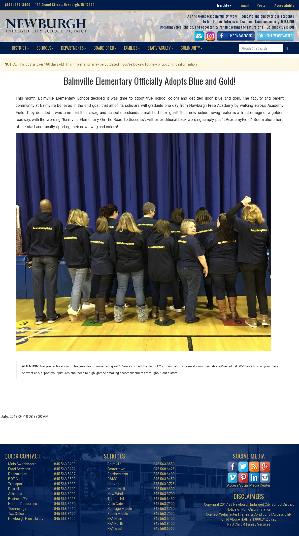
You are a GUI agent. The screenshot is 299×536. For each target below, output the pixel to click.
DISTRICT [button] (20, 48)
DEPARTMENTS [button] (73, 48)
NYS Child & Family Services (248, 524)
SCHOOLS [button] (45, 48)
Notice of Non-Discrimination (249, 509)
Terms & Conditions (255, 514)
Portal (261, 5)
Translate (224, 5)
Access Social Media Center (248, 485)
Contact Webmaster (221, 514)
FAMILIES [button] (132, 48)
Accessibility (284, 5)
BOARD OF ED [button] (105, 48)
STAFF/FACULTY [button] (160, 48)
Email (244, 5)
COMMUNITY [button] (191, 48)
